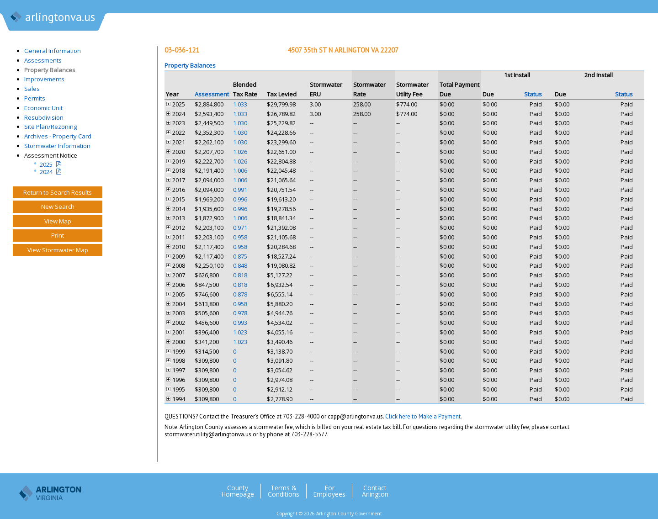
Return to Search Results (57, 192)
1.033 (240, 104)
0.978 (240, 313)
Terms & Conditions (283, 491)
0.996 (240, 199)
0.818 (240, 275)
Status (533, 94)
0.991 (240, 189)
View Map (57, 221)
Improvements (44, 79)
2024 (46, 172)
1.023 (240, 332)
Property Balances (49, 70)
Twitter (580, 487)
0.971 (240, 227)
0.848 (240, 265)
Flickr (616, 487)
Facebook (598, 487)
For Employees (329, 491)
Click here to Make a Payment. (423, 416)
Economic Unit (43, 108)
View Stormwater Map (57, 250)
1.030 (240, 123)
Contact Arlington (375, 491)
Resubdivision (44, 117)
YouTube (634, 487)
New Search (57, 206)
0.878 (240, 294)
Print (57, 235)
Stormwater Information (57, 146)
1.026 (240, 152)
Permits (34, 98)
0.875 (240, 256)
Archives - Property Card (57, 136)
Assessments (43, 60)
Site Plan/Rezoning (50, 126)
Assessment (212, 94)
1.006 (240, 170)
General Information (52, 51)
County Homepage (237, 491)
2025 (46, 164)
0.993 (240, 322)
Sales (32, 89)
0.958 (240, 237)
